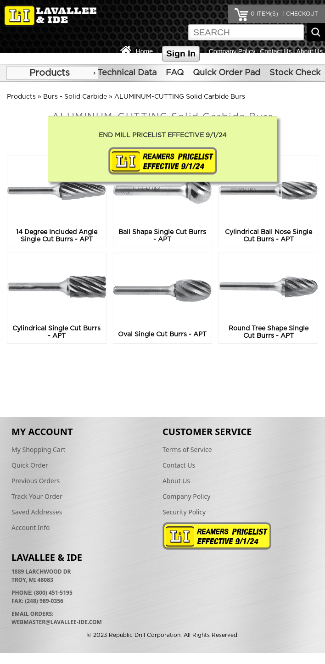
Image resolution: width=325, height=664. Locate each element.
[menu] (52, 73)
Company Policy (232, 51)
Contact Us (275, 51)
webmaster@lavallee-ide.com (56, 622)
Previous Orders (35, 480)
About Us (309, 51)
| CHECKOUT (299, 14)
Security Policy (184, 512)
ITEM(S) (264, 14)
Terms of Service (187, 449)
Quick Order (29, 465)
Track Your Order (36, 496)
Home (144, 51)
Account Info (30, 527)
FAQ (175, 73)
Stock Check (294, 73)
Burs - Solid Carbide (75, 97)
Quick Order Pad (226, 73)
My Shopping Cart (38, 449)
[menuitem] (52, 73)
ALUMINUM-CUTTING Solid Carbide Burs (179, 97)
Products (49, 73)
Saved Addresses (36, 512)
